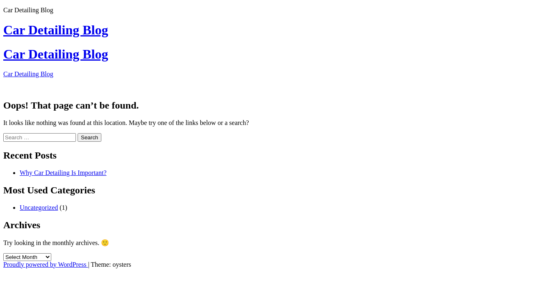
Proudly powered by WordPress (45, 264)
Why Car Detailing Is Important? (63, 172)
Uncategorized (39, 207)
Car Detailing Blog (55, 30)
